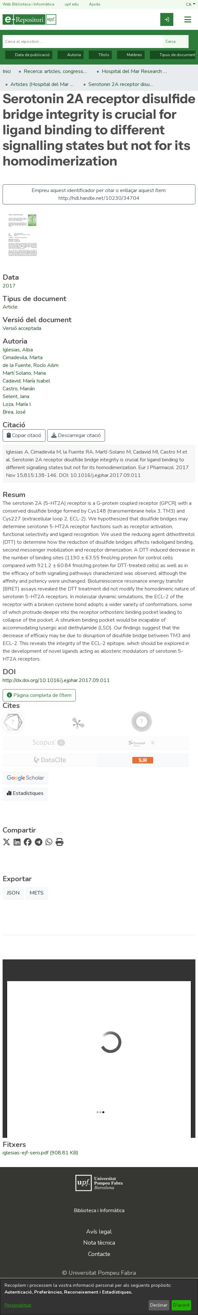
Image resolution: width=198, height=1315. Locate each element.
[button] (190, 4)
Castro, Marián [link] (19, 388)
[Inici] (29, 19)
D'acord (181, 1305)
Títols (100, 54)
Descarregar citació (76, 435)
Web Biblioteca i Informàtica (28, 4)
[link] (166, 19)
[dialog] (99, 1297)
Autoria (70, 54)
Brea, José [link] (14, 412)
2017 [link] (9, 285)
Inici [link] (7, 71)
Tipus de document (173, 54)
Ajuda (90, 4)
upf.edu (68, 4)
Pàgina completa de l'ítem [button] (39, 695)
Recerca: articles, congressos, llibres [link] (56, 71)
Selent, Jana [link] (16, 396)
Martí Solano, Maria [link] (24, 373)
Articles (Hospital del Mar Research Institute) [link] (42, 84)
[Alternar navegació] (187, 19)
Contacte (99, 1254)
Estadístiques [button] (25, 793)
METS (37, 892)
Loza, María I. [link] (17, 404)
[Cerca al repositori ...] (83, 41)
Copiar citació (24, 435)
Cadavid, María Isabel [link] (26, 380)
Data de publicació (29, 54)
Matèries (131, 54)
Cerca (175, 41)
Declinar (158, 1305)
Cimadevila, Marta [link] (23, 357)
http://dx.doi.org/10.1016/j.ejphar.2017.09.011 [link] (56, 680)
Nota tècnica (99, 1243)
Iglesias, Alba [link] (18, 349)
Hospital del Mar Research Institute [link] (134, 71)
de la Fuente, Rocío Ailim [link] (31, 365)
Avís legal (99, 1232)
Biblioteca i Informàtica (99, 1210)
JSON (13, 892)
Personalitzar (18, 1305)
